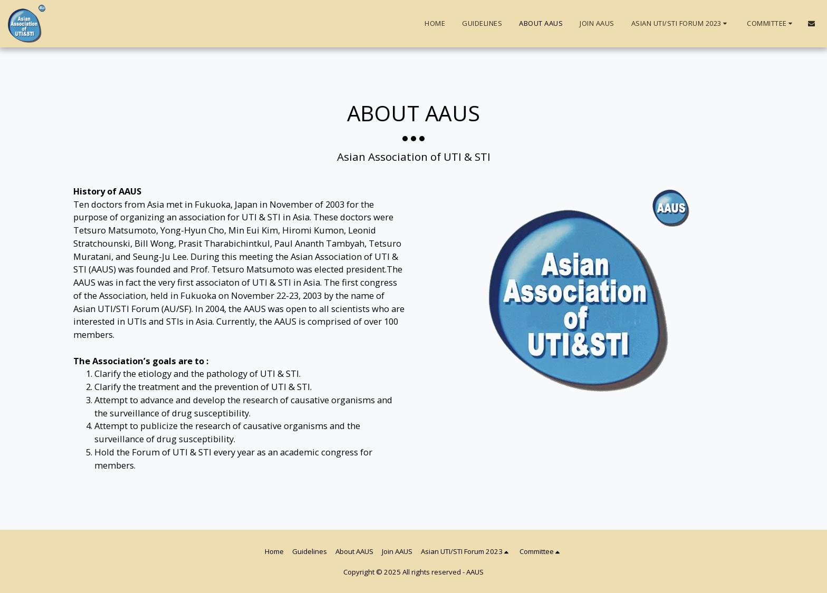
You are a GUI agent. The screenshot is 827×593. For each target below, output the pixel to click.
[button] (680, 24)
